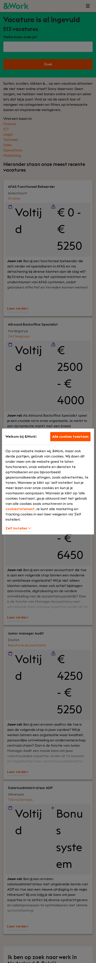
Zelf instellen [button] (18, 528)
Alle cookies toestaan (70, 436)
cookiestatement (20, 509)
